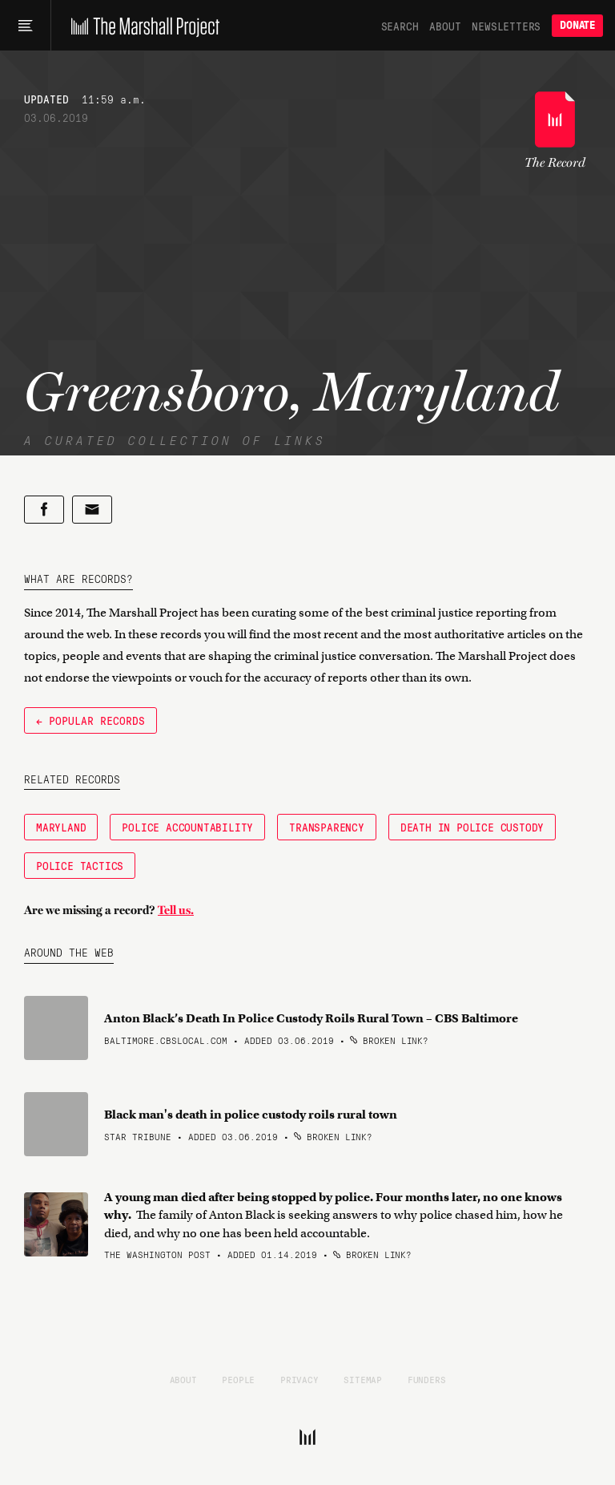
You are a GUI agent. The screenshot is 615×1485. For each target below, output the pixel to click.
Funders (427, 1379)
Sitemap (363, 1379)
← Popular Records (90, 720)
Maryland (61, 826)
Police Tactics (79, 865)
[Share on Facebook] (44, 510)
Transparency (326, 826)
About (444, 25)
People (238, 1379)
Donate (577, 25)
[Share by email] (92, 510)
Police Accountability (187, 826)
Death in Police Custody (472, 826)
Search (400, 25)
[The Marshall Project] (141, 25)
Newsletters (506, 25)
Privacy (299, 1379)
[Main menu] (25, 25)
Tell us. (176, 910)
